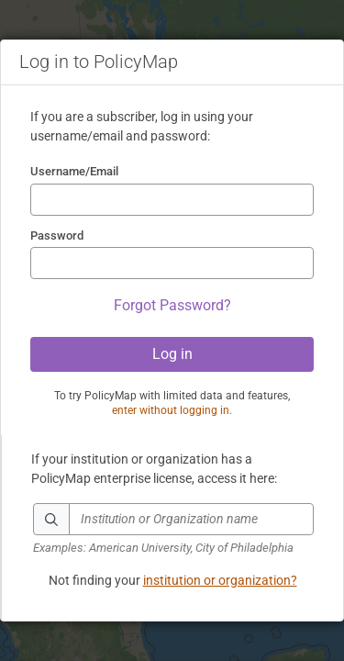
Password (56, 235)
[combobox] (173, 530)
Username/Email (74, 171)
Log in (172, 354)
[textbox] (191, 519)
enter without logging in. (172, 410)
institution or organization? (220, 580)
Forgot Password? (172, 305)
